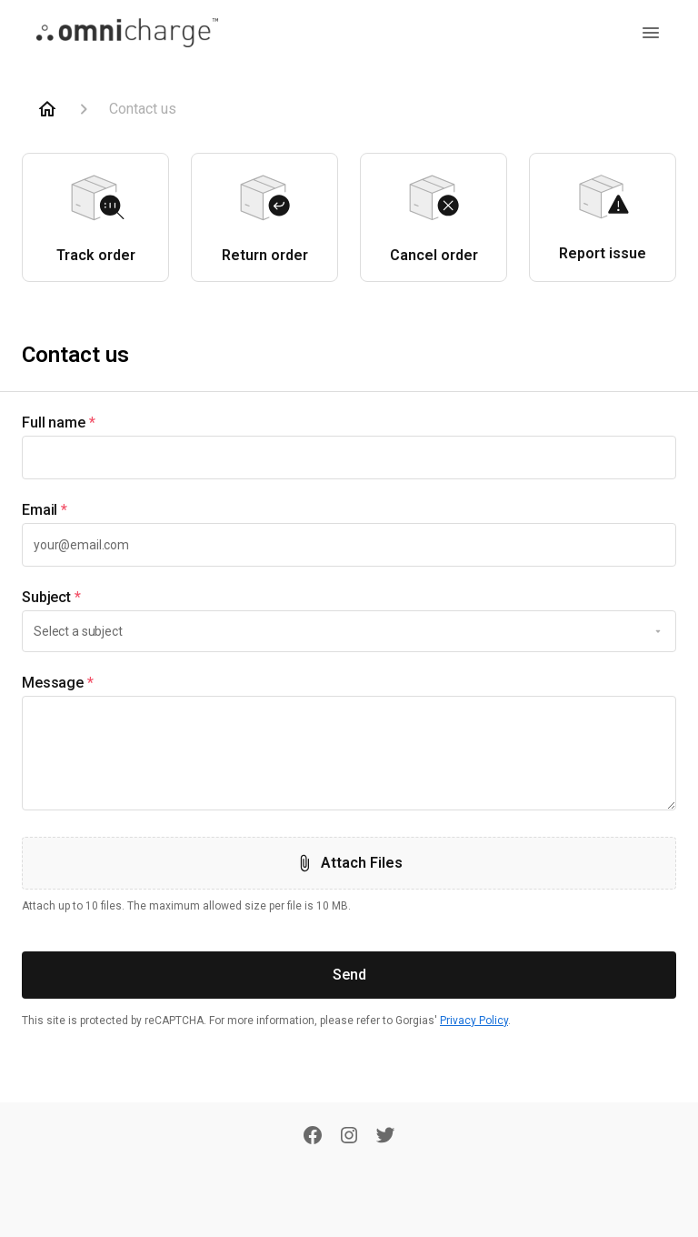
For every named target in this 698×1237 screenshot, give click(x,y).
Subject (51, 597)
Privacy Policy (474, 1020)
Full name (58, 423)
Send (349, 974)
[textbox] (349, 457)
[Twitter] (385, 1137)
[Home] (47, 109)
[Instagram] (349, 1137)
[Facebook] (313, 1137)
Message (58, 683)
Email (44, 510)
